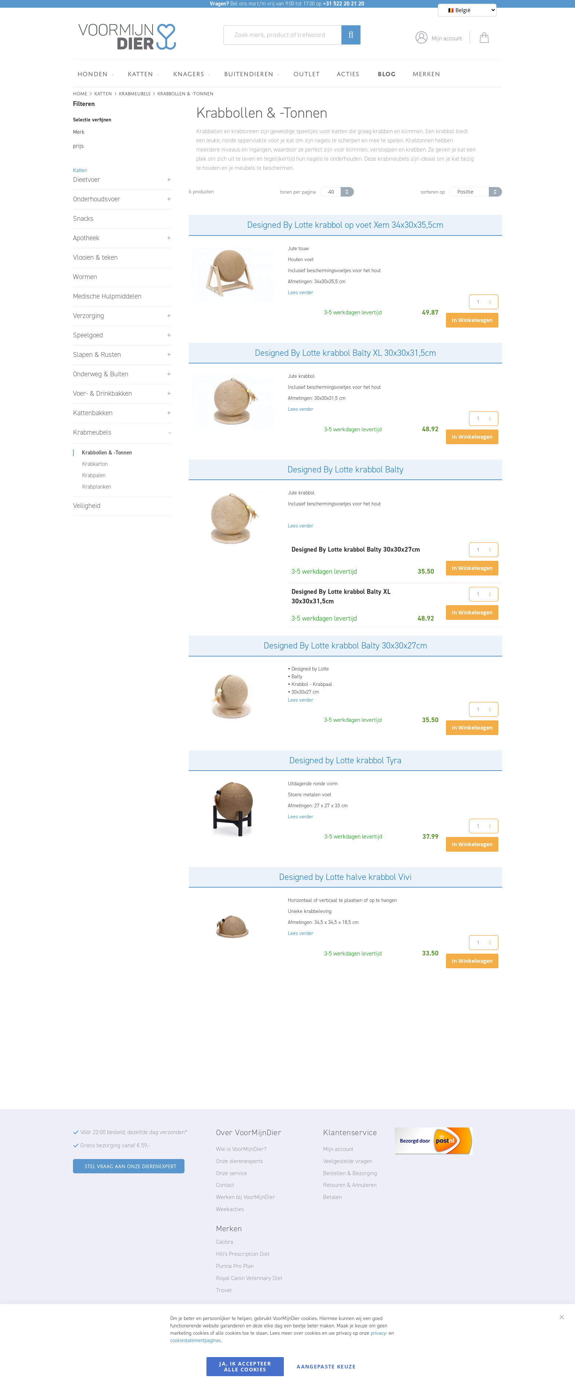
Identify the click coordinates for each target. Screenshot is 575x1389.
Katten (103, 92)
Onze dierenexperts (239, 1161)
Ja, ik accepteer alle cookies (245, 1366)
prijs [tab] (78, 146)
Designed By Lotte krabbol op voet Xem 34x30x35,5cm (345, 225)
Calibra (224, 1242)
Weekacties (230, 1209)
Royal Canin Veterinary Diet (249, 1278)
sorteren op (433, 192)
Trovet (224, 1290)
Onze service (231, 1173)
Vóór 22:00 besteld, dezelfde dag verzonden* (133, 1132)
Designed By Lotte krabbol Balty (345, 469)
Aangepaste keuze (326, 1366)
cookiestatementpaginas (195, 1340)
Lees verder (300, 292)
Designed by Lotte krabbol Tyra (345, 760)
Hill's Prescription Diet (243, 1254)
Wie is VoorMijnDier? (241, 1149)
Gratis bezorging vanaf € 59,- (115, 1145)
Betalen (332, 1197)
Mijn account (447, 38)
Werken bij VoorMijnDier (245, 1197)
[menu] (287, 73)
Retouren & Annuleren (350, 1185)
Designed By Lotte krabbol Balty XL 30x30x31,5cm (345, 353)
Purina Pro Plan (235, 1266)
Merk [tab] (78, 132)
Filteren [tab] (84, 103)
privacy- (379, 1333)
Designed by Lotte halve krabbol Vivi (345, 877)
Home (80, 92)
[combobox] (291, 35)
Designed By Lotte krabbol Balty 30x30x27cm (345, 645)
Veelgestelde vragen (347, 1161)
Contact (225, 1185)
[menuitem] (94, 73)
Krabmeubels (134, 92)
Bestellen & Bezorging (350, 1173)
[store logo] (127, 37)
